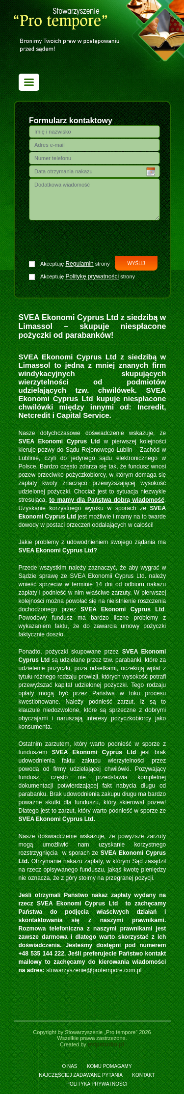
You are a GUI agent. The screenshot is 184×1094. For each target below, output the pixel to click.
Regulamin (79, 263)
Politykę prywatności (92, 276)
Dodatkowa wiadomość (94, 199)
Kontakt (143, 1075)
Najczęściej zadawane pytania (81, 1075)
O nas (69, 1066)
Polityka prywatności (96, 1084)
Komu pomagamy (109, 1066)
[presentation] (94, 239)
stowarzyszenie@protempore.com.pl (93, 970)
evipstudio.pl (106, 1044)
